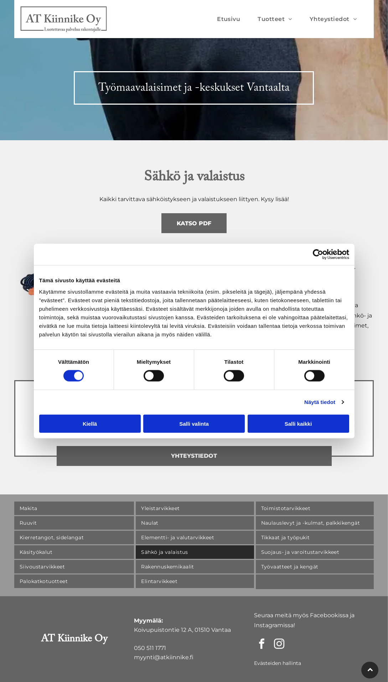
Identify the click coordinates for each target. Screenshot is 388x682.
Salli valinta (194, 424)
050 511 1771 (150, 648)
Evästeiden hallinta (277, 663)
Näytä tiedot (319, 402)
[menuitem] (231, 19)
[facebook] (262, 645)
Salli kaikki (298, 424)
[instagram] (279, 645)
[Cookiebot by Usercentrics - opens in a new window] (318, 254)
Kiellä (90, 424)
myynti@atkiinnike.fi (163, 657)
